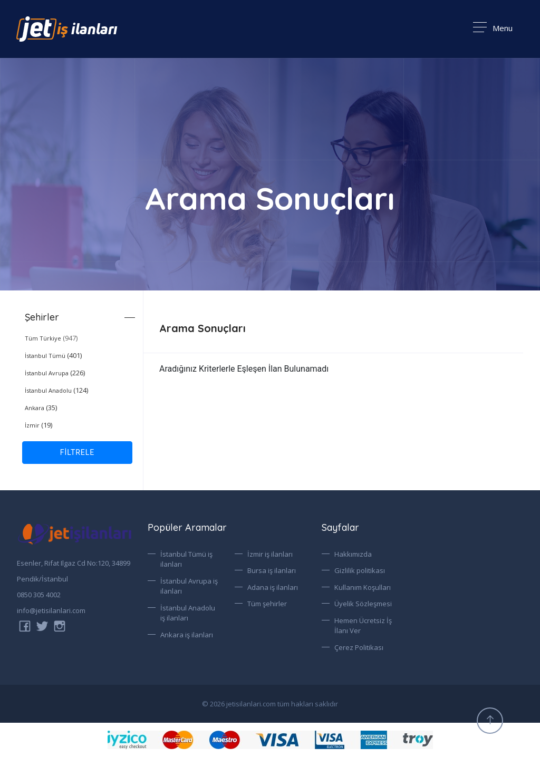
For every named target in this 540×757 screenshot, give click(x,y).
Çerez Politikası (358, 647)
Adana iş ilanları (272, 587)
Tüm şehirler (267, 603)
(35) (41, 407)
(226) (55, 372)
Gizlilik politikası (359, 570)
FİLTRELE (77, 452)
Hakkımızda (353, 554)
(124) (56, 390)
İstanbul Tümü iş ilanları (186, 559)
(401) (53, 355)
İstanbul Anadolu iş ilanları (187, 613)
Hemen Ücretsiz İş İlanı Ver (363, 626)
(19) (38, 425)
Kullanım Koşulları (362, 587)
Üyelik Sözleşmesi (363, 603)
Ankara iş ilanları (186, 634)
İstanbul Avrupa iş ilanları (189, 586)
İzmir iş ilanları (270, 554)
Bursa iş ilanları (271, 570)
